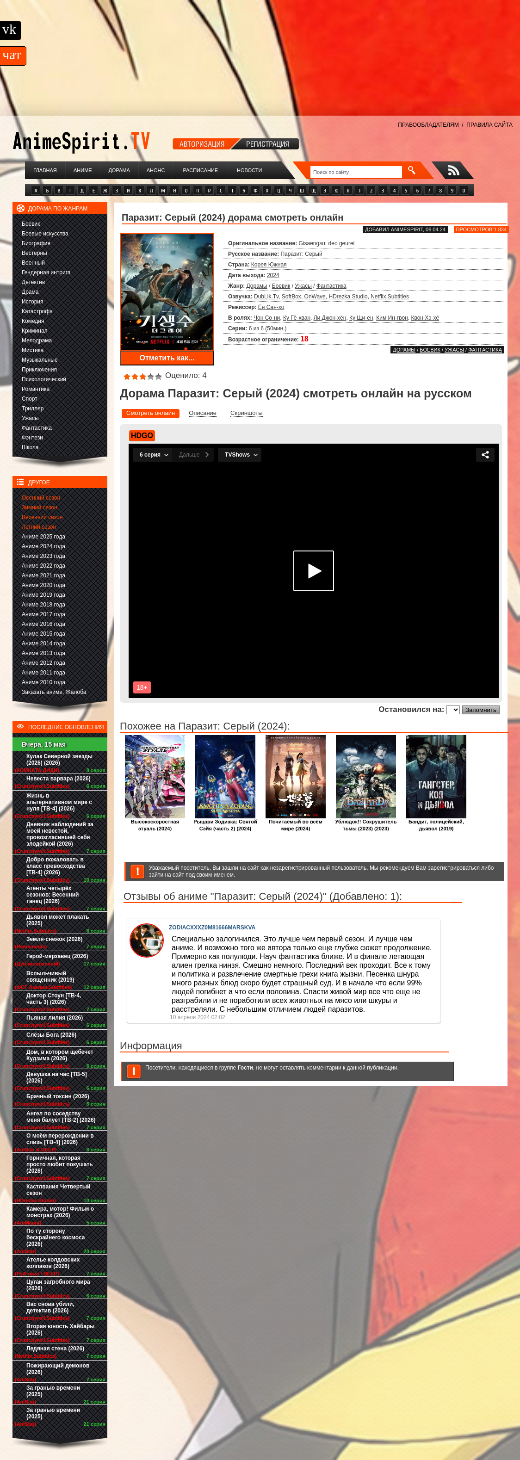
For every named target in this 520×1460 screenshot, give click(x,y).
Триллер (32, 408)
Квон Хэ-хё (425, 318)
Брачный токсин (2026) (57, 1096)
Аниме (83, 170)
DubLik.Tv (266, 296)
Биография (36, 243)
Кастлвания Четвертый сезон (58, 1189)
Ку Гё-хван (296, 318)
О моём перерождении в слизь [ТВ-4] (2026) (60, 1138)
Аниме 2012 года (43, 663)
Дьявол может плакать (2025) (57, 920)
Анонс (156, 170)
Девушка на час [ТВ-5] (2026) (56, 1077)
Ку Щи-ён (361, 318)
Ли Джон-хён (330, 318)
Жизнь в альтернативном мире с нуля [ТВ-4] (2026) (59, 802)
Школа (30, 447)
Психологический (44, 379)
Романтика (36, 389)
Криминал (35, 331)
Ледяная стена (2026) (55, 1348)
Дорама (119, 170)
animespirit (407, 229)
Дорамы (257, 286)
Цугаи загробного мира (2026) (58, 1285)
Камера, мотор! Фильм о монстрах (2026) (60, 1212)
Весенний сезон (42, 517)
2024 (273, 275)
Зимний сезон (39, 507)
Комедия (33, 321)
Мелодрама (37, 340)
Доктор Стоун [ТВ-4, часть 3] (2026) (53, 998)
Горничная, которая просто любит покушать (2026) (59, 1164)
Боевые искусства (45, 233)
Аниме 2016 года (43, 624)
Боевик (31, 224)
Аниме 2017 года (43, 614)
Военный (33, 263)
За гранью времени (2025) (53, 1391)
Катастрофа (37, 311)
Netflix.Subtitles (390, 296)
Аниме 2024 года (43, 546)
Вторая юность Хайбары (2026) (60, 1329)
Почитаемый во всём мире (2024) (296, 822)
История (32, 301)
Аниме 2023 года (43, 556)
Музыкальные (40, 360)
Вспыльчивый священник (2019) (50, 976)
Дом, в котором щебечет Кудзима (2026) (59, 1055)
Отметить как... (167, 358)
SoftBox (291, 296)
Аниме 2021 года (43, 575)
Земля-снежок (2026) (54, 939)
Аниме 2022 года (43, 566)
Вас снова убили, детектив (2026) (50, 1307)
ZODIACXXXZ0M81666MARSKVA (212, 927)
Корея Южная (269, 264)
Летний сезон (39, 527)
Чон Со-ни (267, 318)
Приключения (39, 369)
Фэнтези (32, 437)
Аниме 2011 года (43, 672)
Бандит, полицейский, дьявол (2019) (436, 822)
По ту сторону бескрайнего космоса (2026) (55, 1237)
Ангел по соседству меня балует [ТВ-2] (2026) (61, 1116)
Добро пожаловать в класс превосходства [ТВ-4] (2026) (55, 866)
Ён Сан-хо (271, 307)
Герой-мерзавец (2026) (57, 956)
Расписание (200, 170)
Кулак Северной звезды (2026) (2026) (59, 759)
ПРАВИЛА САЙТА (489, 125)
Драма (30, 292)
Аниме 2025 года (43, 536)
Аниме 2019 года (43, 595)
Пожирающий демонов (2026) (57, 1368)
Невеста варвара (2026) (58, 778)
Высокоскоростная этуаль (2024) (155, 822)
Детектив (33, 282)
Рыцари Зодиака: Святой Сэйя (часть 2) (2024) (225, 822)
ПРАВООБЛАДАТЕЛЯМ (428, 125)
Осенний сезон (41, 498)
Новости (249, 170)
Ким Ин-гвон (392, 318)
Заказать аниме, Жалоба (54, 692)
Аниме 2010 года (43, 682)
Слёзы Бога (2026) (51, 1035)
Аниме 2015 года (43, 634)
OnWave (315, 296)
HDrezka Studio (347, 296)
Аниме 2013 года (43, 653)
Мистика (32, 350)
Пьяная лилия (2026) (54, 1018)
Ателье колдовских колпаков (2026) (53, 1262)
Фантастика (37, 428)
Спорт (29, 399)
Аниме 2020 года (43, 585)
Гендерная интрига (46, 272)
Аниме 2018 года (43, 604)
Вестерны (34, 253)
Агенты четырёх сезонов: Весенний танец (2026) (52, 894)
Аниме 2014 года (43, 643)
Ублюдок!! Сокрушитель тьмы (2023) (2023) (366, 822)
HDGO (142, 435)
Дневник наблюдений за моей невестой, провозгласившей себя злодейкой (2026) (59, 834)
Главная (44, 170)
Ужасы (30, 418)
